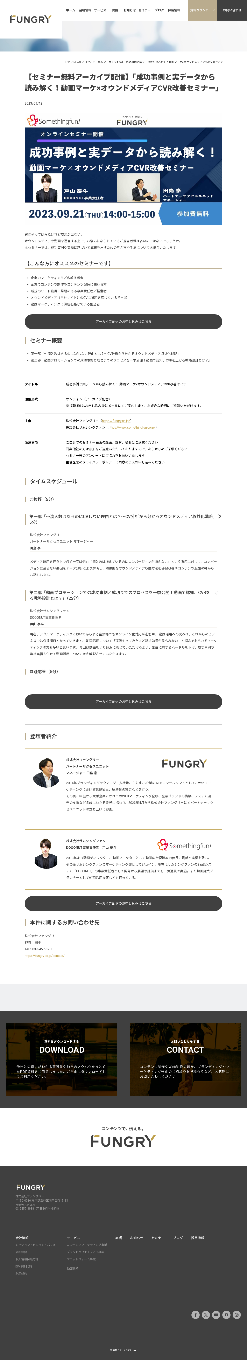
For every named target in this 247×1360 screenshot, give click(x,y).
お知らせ (130, 10)
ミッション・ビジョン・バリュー (37, 1245)
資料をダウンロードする (61, 1059)
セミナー (144, 10)
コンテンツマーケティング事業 (87, 1245)
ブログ (159, 10)
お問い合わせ (232, 10)
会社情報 (85, 10)
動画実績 (72, 1268)
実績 (115, 10)
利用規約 (21, 1273)
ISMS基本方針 (24, 1266)
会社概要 (21, 1252)
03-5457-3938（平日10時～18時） (38, 1208)
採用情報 (174, 10)
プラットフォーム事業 (81, 1259)
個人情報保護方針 (26, 1259)
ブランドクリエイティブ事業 (85, 1252)
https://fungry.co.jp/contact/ (45, 956)
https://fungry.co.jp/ (116, 421)
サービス (100, 10)
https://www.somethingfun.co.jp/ (132, 427)
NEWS (77, 62)
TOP (67, 62)
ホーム (70, 10)
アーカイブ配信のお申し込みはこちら (123, 322)
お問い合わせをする (185, 1059)
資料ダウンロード (202, 10)
